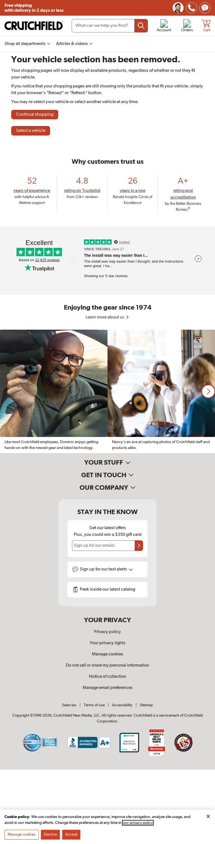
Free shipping (34, 8)
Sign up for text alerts (106, 569)
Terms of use (94, 705)
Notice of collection (107, 676)
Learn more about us (108, 317)
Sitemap (146, 705)
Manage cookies (107, 654)
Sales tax (69, 705)
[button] (208, 391)
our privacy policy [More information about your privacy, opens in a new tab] (138, 826)
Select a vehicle (30, 131)
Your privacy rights (107, 643)
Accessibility (122, 705)
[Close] (208, 819)
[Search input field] (110, 25)
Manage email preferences (108, 688)
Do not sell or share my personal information (107, 665)
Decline (50, 838)
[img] (191, 8)
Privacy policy (107, 632)
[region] (107, 391)
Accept (71, 838)
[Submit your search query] (141, 25)
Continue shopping (34, 114)
